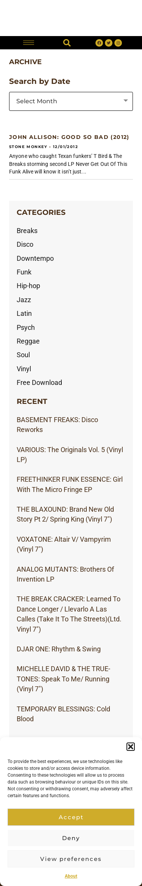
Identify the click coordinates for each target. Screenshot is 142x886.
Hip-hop (28, 286)
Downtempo (35, 258)
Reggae (28, 341)
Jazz (24, 300)
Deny (71, 838)
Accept (71, 817)
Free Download (39, 382)
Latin (24, 313)
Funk (24, 272)
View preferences (71, 858)
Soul (23, 355)
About (71, 876)
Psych (26, 327)
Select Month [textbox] (36, 101)
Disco (25, 244)
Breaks (27, 231)
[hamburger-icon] (28, 43)
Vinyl (24, 369)
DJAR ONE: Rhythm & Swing (59, 649)
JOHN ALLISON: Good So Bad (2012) (69, 137)
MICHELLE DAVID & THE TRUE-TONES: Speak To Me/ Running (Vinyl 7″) (63, 679)
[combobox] (71, 101)
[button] (130, 746)
